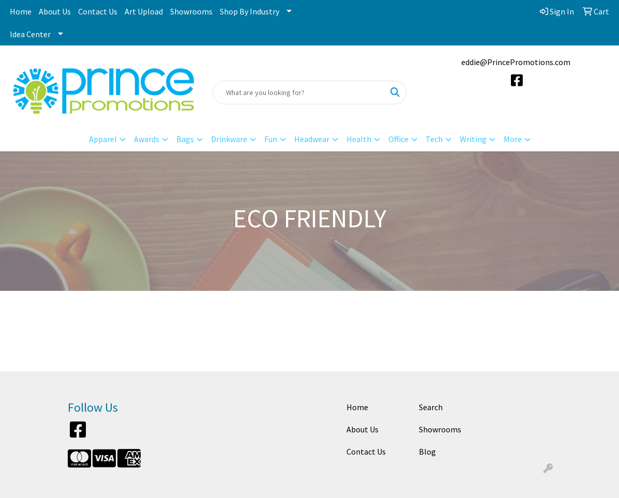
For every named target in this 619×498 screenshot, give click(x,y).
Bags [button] (185, 139)
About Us (55, 11)
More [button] (513, 139)
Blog (427, 451)
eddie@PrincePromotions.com (515, 62)
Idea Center (30, 34)
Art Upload (144, 11)
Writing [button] (473, 139)
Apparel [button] (103, 139)
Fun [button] (270, 139)
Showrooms (191, 11)
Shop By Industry (249, 11)
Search (431, 407)
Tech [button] (434, 139)
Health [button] (358, 139)
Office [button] (398, 139)
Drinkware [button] (229, 139)
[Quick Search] (299, 92)
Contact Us (97, 11)
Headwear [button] (311, 139)
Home (21, 11)
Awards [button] (146, 139)
